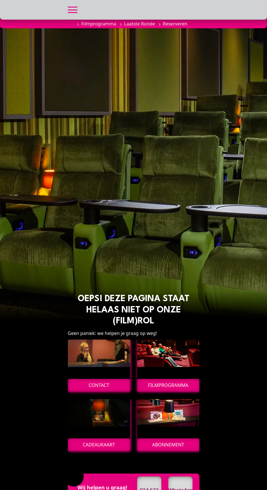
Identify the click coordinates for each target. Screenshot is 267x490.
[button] (72, 9)
